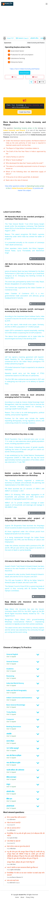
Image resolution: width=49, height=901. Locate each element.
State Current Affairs (37, 556)
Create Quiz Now (24, 112)
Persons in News (38, 596)
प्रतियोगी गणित (34, 38)
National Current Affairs (36, 389)
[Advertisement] (24, 14)
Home (17, 897)
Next (34, 77)
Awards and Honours (37, 259)
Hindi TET (10, 38)
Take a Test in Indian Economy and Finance (24, 69)
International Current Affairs (35, 468)
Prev (14, 77)
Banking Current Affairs (36, 344)
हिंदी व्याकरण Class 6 (22, 38)
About (22, 897)
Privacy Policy (30, 897)
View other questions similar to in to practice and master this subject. (24, 188)
